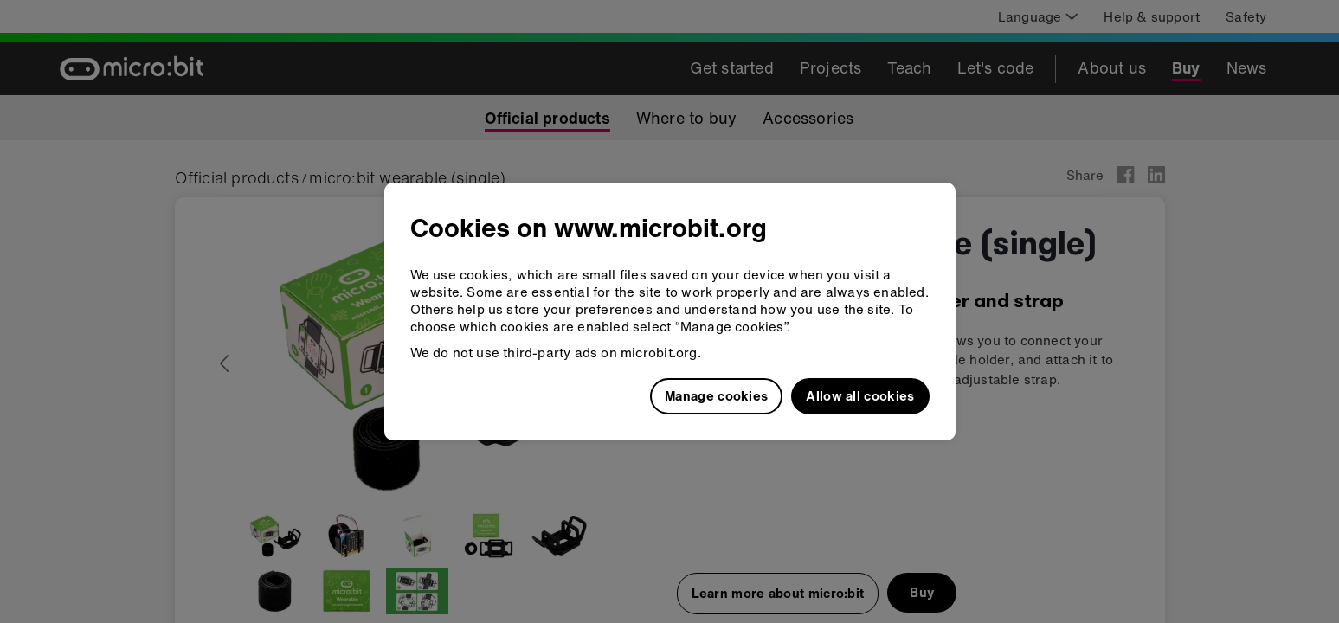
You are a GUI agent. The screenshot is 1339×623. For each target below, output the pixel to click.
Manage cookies (716, 395)
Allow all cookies (860, 395)
